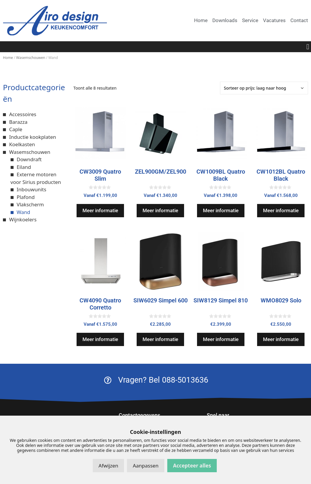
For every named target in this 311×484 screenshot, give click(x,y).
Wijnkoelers (23, 219)
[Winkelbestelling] (264, 88)
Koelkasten (22, 144)
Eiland (24, 167)
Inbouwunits (32, 189)
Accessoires (22, 114)
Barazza (18, 121)
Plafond (26, 197)
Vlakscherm (30, 204)
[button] (308, 46)
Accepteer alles (192, 465)
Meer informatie (100, 210)
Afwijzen (108, 465)
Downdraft (29, 159)
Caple (15, 129)
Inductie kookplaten (32, 137)
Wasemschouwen (30, 57)
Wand (23, 212)
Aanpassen (145, 465)
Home (8, 57)
